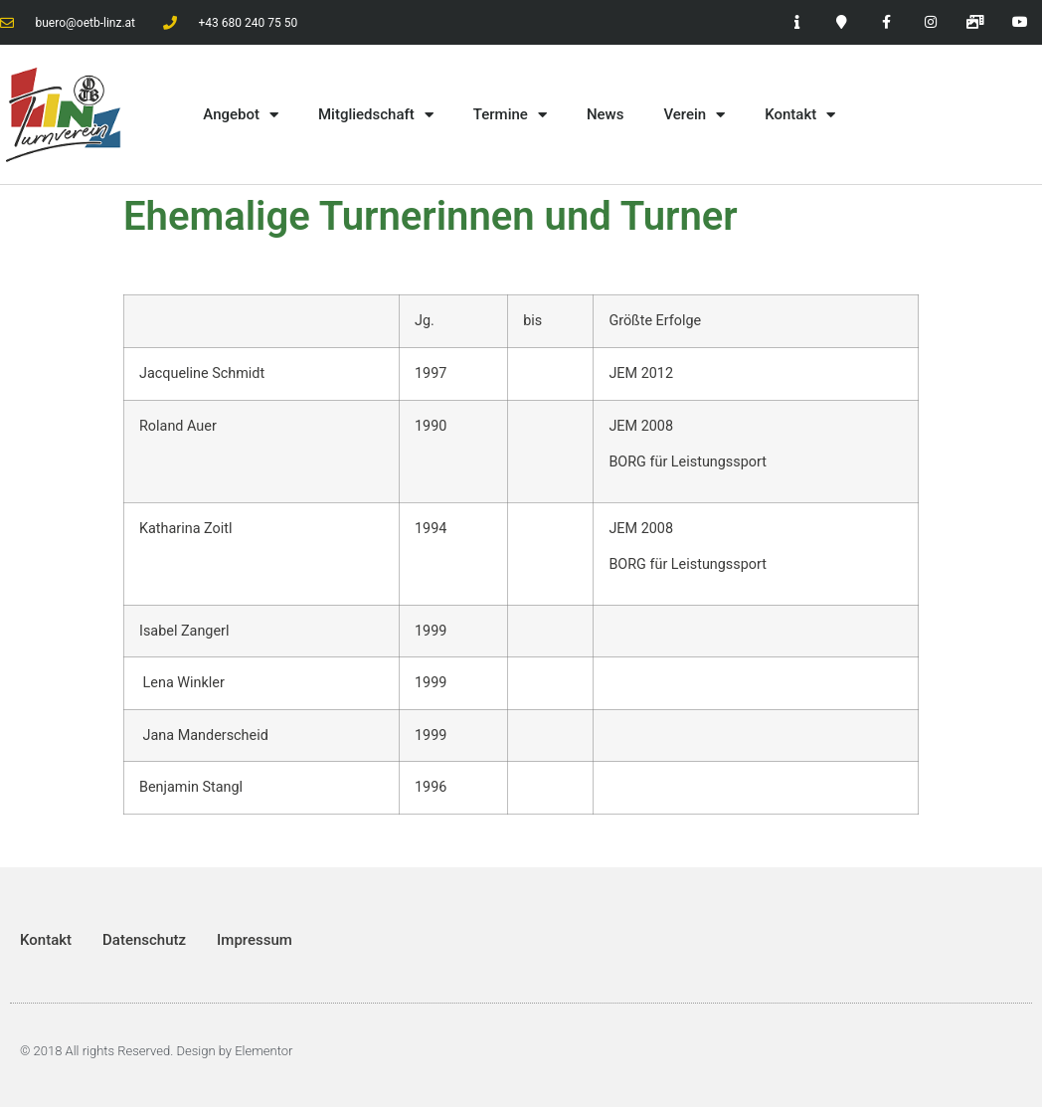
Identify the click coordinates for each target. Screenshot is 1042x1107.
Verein (694, 114)
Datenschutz (144, 940)
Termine (510, 114)
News (605, 114)
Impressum (254, 940)
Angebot (240, 114)
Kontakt (800, 114)
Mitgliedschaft (376, 114)
